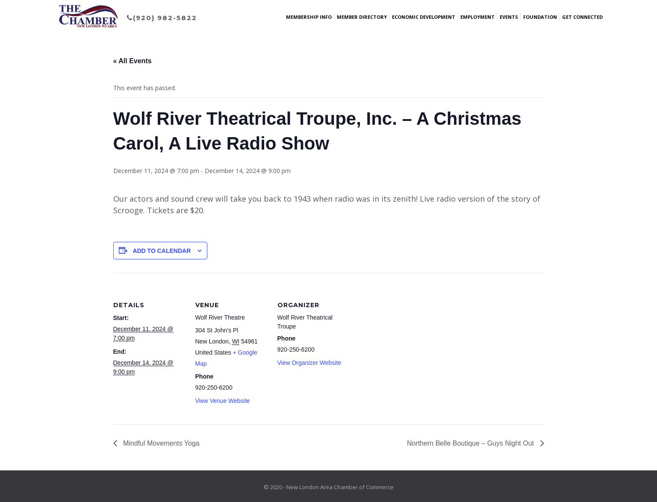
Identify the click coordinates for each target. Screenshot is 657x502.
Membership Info (309, 17)
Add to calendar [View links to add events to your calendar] (162, 250)
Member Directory (362, 17)
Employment (477, 17)
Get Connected (582, 17)
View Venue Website (222, 400)
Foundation (540, 17)
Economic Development (423, 17)
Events (509, 17)
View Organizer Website (309, 362)
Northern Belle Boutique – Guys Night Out (471, 443)
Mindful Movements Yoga (160, 443)
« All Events (132, 61)
